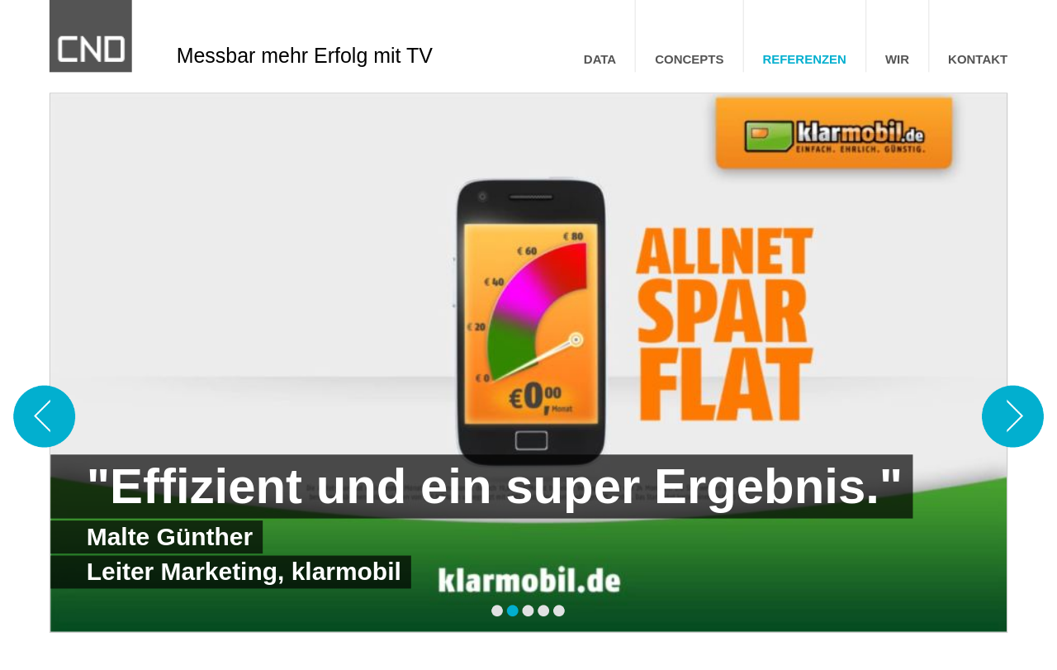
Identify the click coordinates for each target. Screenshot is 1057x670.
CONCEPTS (689, 60)
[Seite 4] (544, 611)
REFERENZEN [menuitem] (804, 60)
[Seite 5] (559, 611)
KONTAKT (977, 60)
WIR (897, 60)
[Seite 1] (497, 611)
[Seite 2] (513, 611)
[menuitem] (600, 59)
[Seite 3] (529, 611)
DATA (600, 60)
